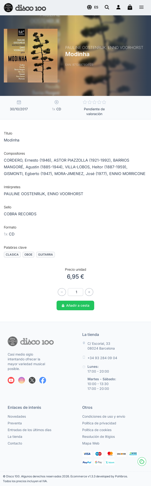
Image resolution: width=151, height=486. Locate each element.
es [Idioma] (92, 7)
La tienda (15, 436)
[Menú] (141, 7)
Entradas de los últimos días (29, 430)
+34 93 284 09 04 (102, 358)
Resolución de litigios (98, 436)
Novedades (17, 416)
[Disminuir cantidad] (62, 292)
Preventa (15, 423)
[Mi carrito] (130, 7)
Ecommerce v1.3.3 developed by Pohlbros (98, 476)
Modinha (11, 140)
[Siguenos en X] (32, 380)
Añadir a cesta (75, 305)
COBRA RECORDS (20, 213)
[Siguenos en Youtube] (11, 380)
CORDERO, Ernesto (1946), (29, 160)
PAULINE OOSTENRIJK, (25, 193)
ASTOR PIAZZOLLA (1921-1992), (83, 160)
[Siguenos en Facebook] (42, 380)
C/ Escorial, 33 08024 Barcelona (101, 345)
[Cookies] (142, 461)
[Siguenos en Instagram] (21, 380)
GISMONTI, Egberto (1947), (29, 173)
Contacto (15, 443)
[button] (92, 7)
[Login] (118, 7)
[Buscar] (107, 7)
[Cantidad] (75, 292)
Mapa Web (90, 443)
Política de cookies (96, 430)
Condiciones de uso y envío (103, 416)
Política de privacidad (99, 423)
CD (9, 234)
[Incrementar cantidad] (89, 292)
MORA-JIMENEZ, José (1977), (81, 173)
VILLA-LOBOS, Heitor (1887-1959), (96, 166)
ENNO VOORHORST (65, 193)
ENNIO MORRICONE (127, 173)
